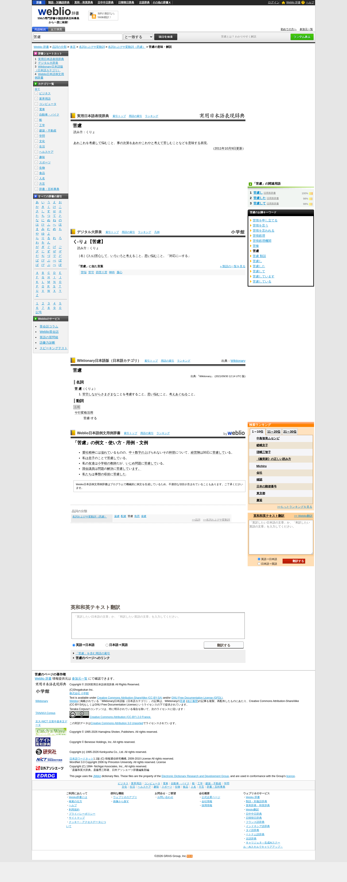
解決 (110, 468)
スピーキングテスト (53, 348)
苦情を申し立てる (265, 220)
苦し (166, 143)
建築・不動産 (47, 130)
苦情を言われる (263, 230)
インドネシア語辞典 (258, 826)
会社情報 (207, 801)
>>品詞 (196, 519)
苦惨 (256, 246)
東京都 (260, 493)
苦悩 (84, 272)
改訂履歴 (192, 701)
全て (37, 89)
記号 (39, 312)
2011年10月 (222, 148)
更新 (239, 148)
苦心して (101, 256)
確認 (259, 479)
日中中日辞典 (106, 2)
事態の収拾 (102, 474)
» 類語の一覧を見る (232, 266)
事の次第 (123, 143)
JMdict (97, 776)
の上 (144, 452)
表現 (203, 143)
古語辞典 (144, 2)
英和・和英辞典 (83, 2)
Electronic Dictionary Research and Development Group (195, 776)
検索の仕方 (75, 801)
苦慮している (262, 281)
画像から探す (121, 801)
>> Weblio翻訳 (303, 516)
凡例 (157, 232)
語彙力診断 (47, 342)
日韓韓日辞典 (126, 2)
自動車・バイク (49, 114)
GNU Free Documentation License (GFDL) (197, 697)
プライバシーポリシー (82, 813)
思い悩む (151, 256)
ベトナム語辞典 (255, 834)
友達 (92, 463)
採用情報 (207, 805)
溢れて (105, 452)
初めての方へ (289, 29)
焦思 (137, 516)
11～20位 (273, 431)
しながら (95, 394)
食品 (42, 173)
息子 (92, 458)
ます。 (136, 468)
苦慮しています (263, 276)
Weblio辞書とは (78, 797)
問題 (101, 468)
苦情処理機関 (262, 240)
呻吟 (112, 272)
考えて (158, 143)
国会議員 (88, 468)
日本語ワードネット (81, 758)
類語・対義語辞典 (58, 2)
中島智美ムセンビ (268, 438)
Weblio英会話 (49, 331)
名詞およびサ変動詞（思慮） (126, 46)
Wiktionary (238, 360)
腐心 (119, 272)
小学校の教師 (107, 463)
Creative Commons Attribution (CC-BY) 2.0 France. (120, 717)
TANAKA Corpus (45, 713)
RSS (190, 856)
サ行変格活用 (84, 412)
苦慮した (119, 474)
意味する (194, 143)
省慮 (143, 516)
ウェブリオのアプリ (125, 797)
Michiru (261, 466)
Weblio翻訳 (252, 809)
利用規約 (74, 809)
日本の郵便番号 (266, 486)
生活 (42, 146)
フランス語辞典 (255, 821)
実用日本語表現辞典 (93, 116)
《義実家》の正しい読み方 (273, 459)
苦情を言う (260, 225)
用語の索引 (135, 116)
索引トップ (119, 116)
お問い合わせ (165, 797)
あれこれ (79, 143)
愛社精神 (88, 452)
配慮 (123, 516)
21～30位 (289, 431)
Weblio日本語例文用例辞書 (98, 433)
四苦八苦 (101, 272)
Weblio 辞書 (293, 2)
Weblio (73, 701)
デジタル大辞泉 (89, 232)
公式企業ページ (211, 797)
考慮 (129, 394)
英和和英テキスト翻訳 (95, 607)
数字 (138, 452)
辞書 (39, 2)
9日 (233, 148)
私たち (87, 474)
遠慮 (117, 516)
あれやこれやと (143, 143)
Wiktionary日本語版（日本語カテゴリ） (109, 360)
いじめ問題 (133, 463)
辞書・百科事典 (49, 189)
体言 (73, 46)
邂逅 (259, 500)
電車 (42, 109)
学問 (42, 136)
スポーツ (45, 162)
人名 (42, 178)
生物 (42, 167)
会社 (259, 472)
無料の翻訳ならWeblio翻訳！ (106, 15)
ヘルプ (310, 2)
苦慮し (258, 192)
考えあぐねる (178, 394)
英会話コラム (49, 326)
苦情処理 (259, 235)
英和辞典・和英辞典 (258, 805)
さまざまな (108, 394)
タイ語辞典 (252, 830)
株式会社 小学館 (79, 693)
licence (290, 776)
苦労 (91, 272)
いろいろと (118, 256)
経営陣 (195, 452)
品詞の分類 (59, 46)
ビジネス (45, 93)
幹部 (172, 452)
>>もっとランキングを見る (294, 506)
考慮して (95, 143)
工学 (42, 125)
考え (129, 256)
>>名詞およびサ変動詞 (216, 519)
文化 (42, 141)
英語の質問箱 (49, 337)
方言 (42, 183)
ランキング (151, 116)
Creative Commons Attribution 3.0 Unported (117, 723)
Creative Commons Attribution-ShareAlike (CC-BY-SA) (129, 697)
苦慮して (218, 452)
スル (91, 256)
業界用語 (45, 98)
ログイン (274, 2)
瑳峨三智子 (263, 452)
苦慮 (182, 701)
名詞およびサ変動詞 (92, 46)
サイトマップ (77, 817)
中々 (132, 452)
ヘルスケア (46, 151)
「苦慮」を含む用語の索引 (92, 653)
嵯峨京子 (262, 445)
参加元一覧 (306, 29)
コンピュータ (47, 104)
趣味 (42, 157)
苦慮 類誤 (259, 256)
